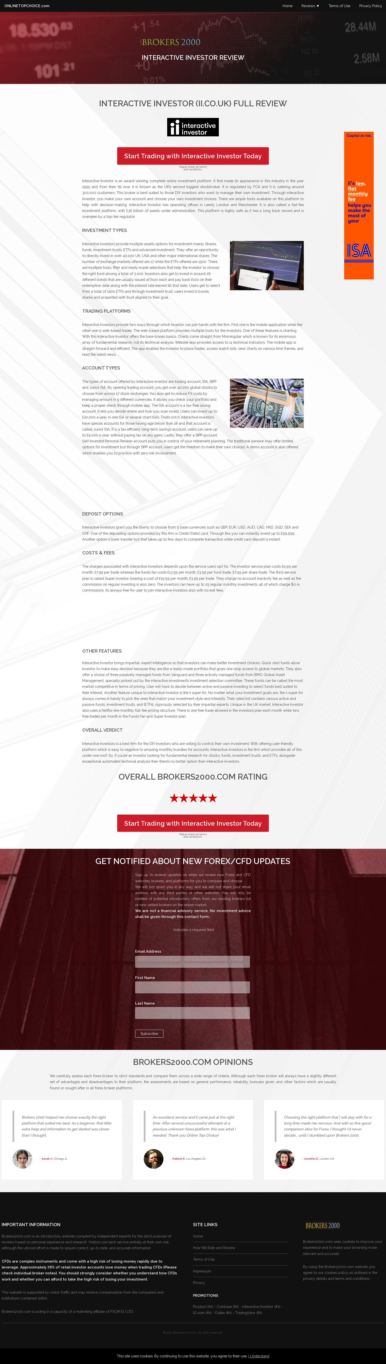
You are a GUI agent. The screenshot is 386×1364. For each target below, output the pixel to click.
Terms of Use (339, 6)
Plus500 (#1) (203, 1306)
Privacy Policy (370, 6)
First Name (145, 978)
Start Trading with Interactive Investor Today (193, 156)
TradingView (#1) (248, 1313)
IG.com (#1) (202, 1313)
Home (287, 6)
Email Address (149, 952)
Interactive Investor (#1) (261, 1306)
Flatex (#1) (223, 1313)
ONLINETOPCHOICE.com (26, 6)
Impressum (202, 1271)
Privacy (199, 1283)
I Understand (258, 1356)
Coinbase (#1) (228, 1306)
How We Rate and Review (214, 1248)
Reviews (308, 6)
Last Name (145, 1003)
